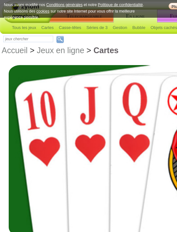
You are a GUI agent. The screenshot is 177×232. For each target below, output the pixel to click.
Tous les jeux (24, 27)
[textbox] (28, 39)
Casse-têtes (70, 27)
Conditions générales (64, 5)
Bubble (138, 27)
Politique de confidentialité (120, 5)
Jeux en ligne (60, 50)
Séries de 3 (97, 27)
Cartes (47, 27)
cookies (43, 11)
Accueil (15, 50)
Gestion (120, 27)
